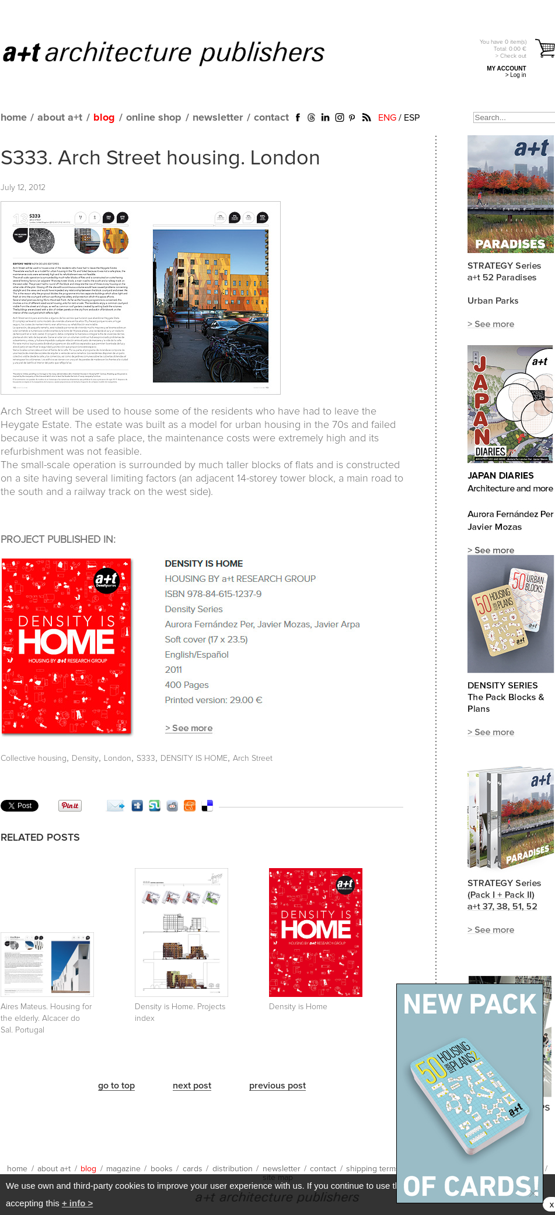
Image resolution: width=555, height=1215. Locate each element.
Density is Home (298, 1007)
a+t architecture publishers (178, 53)
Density (85, 758)
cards (193, 1169)
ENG (387, 117)
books (162, 1169)
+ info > (77, 1203)
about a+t (59, 118)
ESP (412, 117)
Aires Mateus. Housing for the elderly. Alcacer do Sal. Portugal (46, 1018)
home (14, 118)
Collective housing (34, 758)
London (117, 758)
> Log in (515, 75)
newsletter (218, 118)
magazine (123, 1169)
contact (271, 118)
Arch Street (253, 758)
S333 (146, 758)
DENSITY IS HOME (194, 758)
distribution (232, 1169)
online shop (153, 118)
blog (104, 118)
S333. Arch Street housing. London (160, 158)
